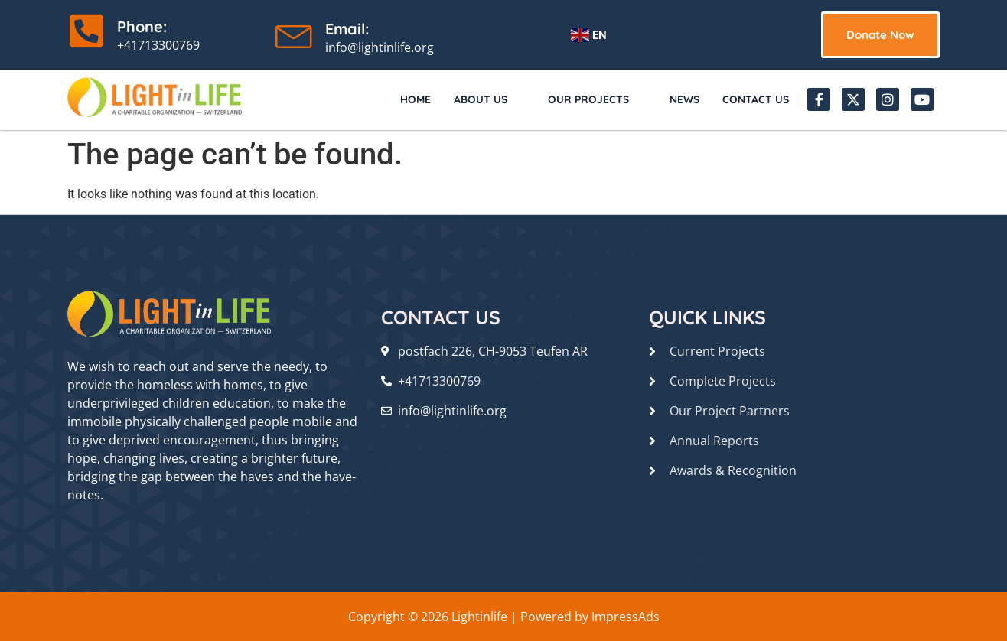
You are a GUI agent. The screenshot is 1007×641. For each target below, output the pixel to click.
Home (401, 99)
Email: (347, 28)
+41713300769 (158, 45)
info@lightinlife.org (379, 47)
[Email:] (294, 33)
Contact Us (754, 99)
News (679, 99)
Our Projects (587, 99)
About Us (476, 99)
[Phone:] (86, 30)
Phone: (142, 26)
